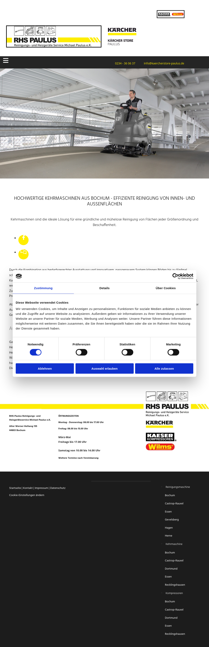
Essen (168, 511)
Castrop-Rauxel (174, 503)
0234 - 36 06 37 (124, 63)
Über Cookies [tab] (166, 288)
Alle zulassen (164, 368)
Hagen (169, 528)
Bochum (170, 495)
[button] (35, 60)
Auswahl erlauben (104, 368)
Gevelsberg (172, 519)
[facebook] (23, 237)
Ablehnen (45, 368)
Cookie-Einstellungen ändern (26, 495)
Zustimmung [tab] (43, 288)
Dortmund (171, 569)
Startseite (15, 488)
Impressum (41, 488)
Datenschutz (58, 488)
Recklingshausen (175, 585)
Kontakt (28, 488)
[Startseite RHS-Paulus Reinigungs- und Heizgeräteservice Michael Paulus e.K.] (53, 46)
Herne (168, 535)
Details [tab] (104, 288)
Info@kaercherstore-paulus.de (162, 63)
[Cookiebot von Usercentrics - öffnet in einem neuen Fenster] (175, 276)
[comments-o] (23, 252)
